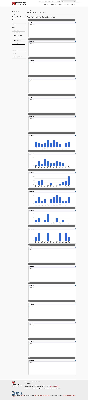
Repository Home (15, 11)
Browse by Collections (18, 35)
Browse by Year (17, 30)
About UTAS (71, 4)
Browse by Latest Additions (19, 43)
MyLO (53, 1)
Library (40, 1)
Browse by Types (17, 40)
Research (53, 4)
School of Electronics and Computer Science (42, 395)
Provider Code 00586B (52, 384)
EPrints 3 (22, 395)
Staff (49, 1)
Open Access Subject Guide (17, 16)
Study (46, 4)
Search (13, 19)
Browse (13, 27)
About (13, 22)
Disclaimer (31, 386)
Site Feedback (46, 386)
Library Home (14, 14)
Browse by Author (17, 32)
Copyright (26, 386)
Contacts (58, 1)
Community (61, 4)
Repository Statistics (18, 56)
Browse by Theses (17, 38)
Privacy (35, 386)
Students (45, 1)
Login (15, 53)
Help (13, 45)
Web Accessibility (40, 386)
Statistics (14, 24)
